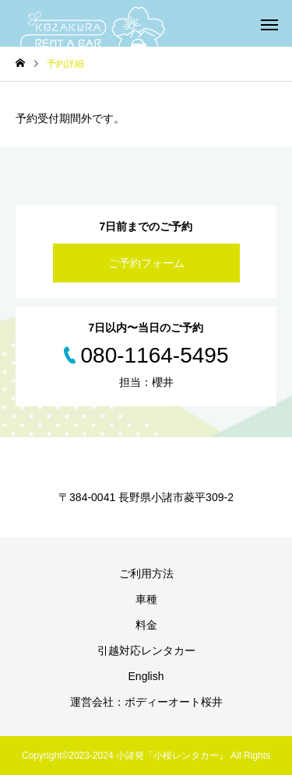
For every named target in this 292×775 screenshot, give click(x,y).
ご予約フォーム (146, 263)
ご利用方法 (146, 573)
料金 (146, 625)
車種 (146, 599)
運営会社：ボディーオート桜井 (146, 702)
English (146, 676)
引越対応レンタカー (146, 650)
